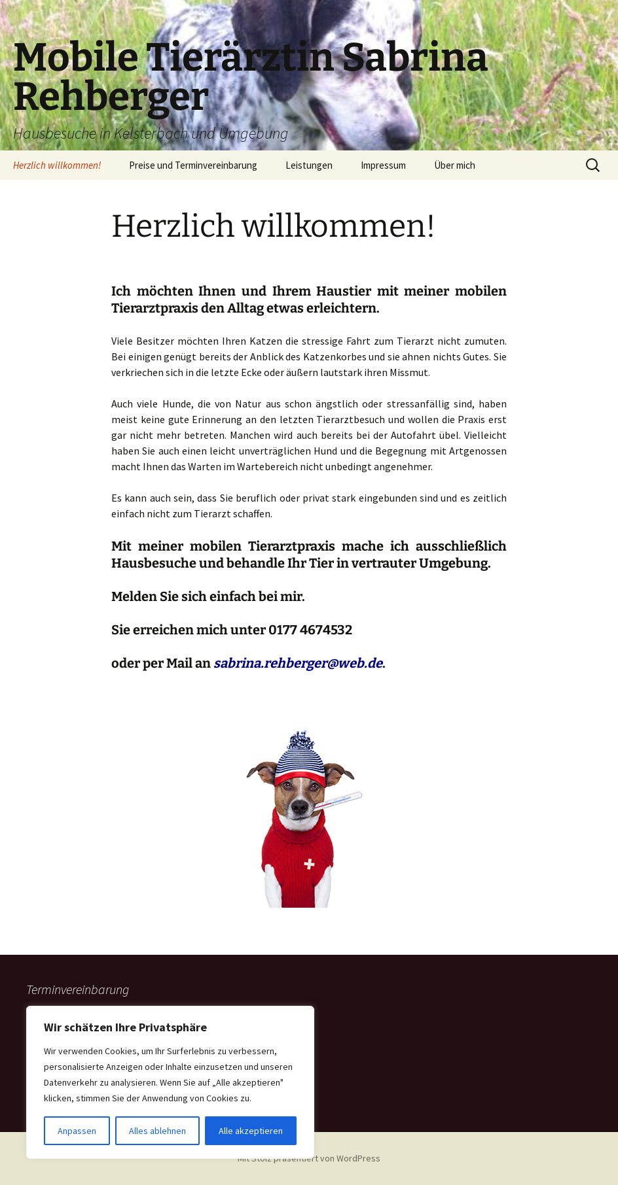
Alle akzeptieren (251, 1131)
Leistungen (309, 165)
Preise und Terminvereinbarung (193, 165)
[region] (170, 1082)
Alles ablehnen (157, 1131)
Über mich (454, 165)
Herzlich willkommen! (57, 165)
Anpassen (77, 1131)
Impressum (383, 165)
